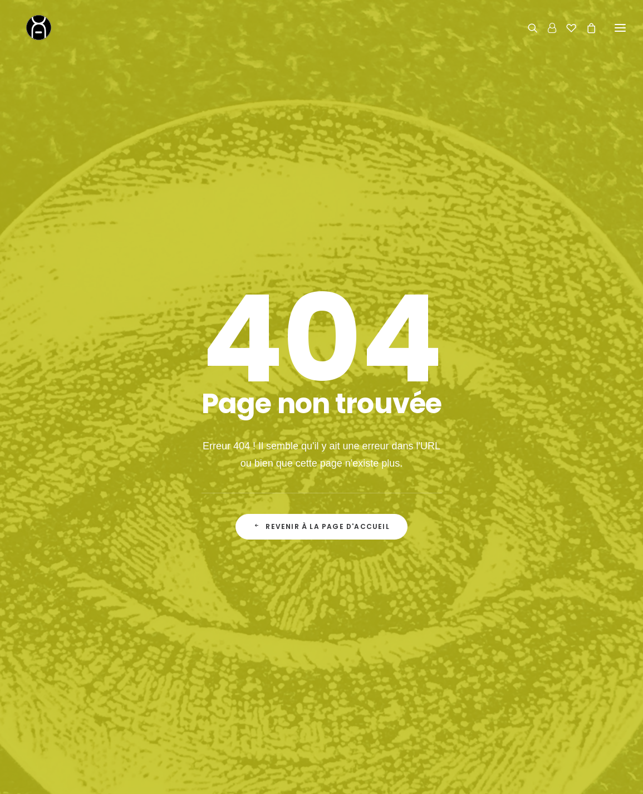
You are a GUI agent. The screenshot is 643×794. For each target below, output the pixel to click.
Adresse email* (365, 449)
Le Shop (368, 645)
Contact (506, 620)
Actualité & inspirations (232, 697)
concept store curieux (332, 776)
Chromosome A (255, 776)
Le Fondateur (215, 679)
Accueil (203, 645)
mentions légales (411, 776)
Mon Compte (376, 679)
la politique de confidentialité (440, 494)
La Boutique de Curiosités (238, 662)
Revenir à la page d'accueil (321, 330)
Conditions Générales (392, 697)
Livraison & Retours (388, 662)
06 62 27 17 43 (535, 674)
